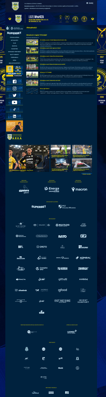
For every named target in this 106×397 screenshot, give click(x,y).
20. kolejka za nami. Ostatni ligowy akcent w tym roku (53, 40)
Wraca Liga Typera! (45, 88)
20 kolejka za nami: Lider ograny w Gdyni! (50, 48)
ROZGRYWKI (14, 48)
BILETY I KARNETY (14, 54)
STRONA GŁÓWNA (14, 37)
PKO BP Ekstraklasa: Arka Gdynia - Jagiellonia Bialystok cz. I (81, 169)
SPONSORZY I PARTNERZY (14, 51)
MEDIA (14, 60)
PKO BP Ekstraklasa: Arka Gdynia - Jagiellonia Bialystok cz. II (60, 169)
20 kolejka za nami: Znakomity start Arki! (50, 80)
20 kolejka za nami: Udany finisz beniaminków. (51, 56)
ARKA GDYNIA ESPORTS (14, 63)
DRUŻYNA (14, 46)
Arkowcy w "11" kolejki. (46, 72)
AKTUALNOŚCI (14, 40)
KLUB (14, 43)
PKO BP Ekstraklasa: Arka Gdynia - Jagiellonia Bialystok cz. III (81, 156)
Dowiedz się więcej (29, 6)
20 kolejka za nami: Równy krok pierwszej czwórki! (52, 64)
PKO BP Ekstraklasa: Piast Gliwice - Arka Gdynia (21, 170)
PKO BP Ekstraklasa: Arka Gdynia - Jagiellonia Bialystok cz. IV (60, 156)
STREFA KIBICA (14, 57)
